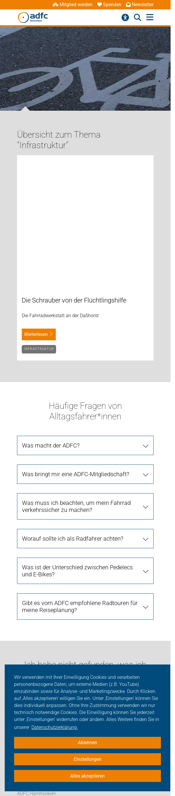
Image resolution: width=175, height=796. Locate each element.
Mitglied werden (72, 4)
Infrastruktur (39, 220)
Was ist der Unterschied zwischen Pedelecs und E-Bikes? (77, 442)
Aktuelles (26, 598)
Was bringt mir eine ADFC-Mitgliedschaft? (75, 345)
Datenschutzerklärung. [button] (54, 727)
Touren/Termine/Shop (39, 624)
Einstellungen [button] (88, 759)
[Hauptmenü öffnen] (150, 17)
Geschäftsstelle (33, 637)
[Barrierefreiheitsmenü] (125, 17)
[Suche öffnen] (137, 17)
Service (24, 651)
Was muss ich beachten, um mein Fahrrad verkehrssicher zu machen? (76, 377)
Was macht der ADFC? (51, 316)
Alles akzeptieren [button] (87, 776)
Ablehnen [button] (87, 742)
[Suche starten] (141, 568)
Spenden (109, 4)
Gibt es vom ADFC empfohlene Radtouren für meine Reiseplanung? (80, 477)
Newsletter (140, 4)
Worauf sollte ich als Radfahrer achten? (72, 409)
